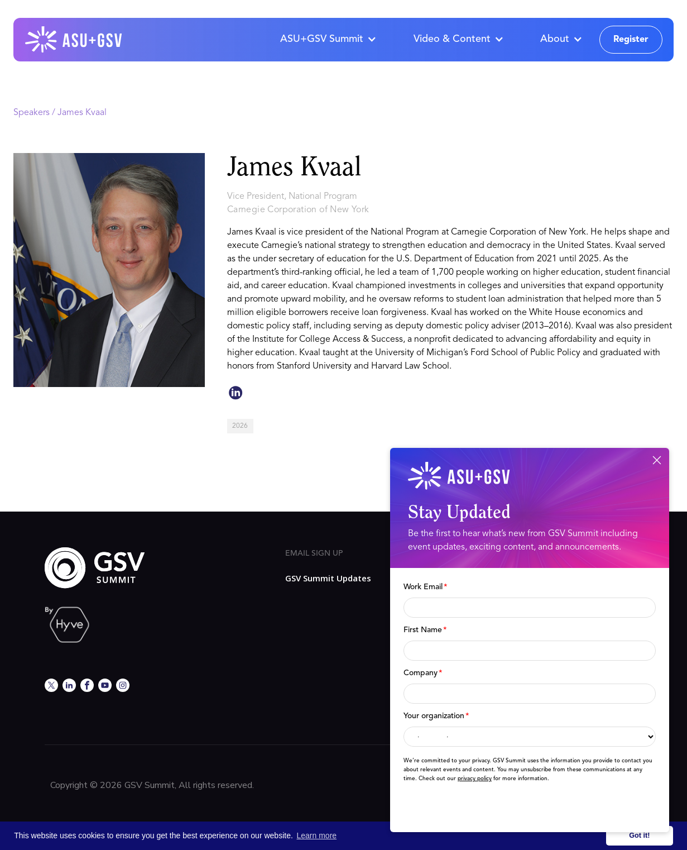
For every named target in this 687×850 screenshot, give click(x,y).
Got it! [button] (639, 835)
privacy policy (475, 778)
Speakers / (35, 112)
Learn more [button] (317, 835)
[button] (328, 40)
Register (630, 39)
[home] (74, 39)
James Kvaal (82, 112)
